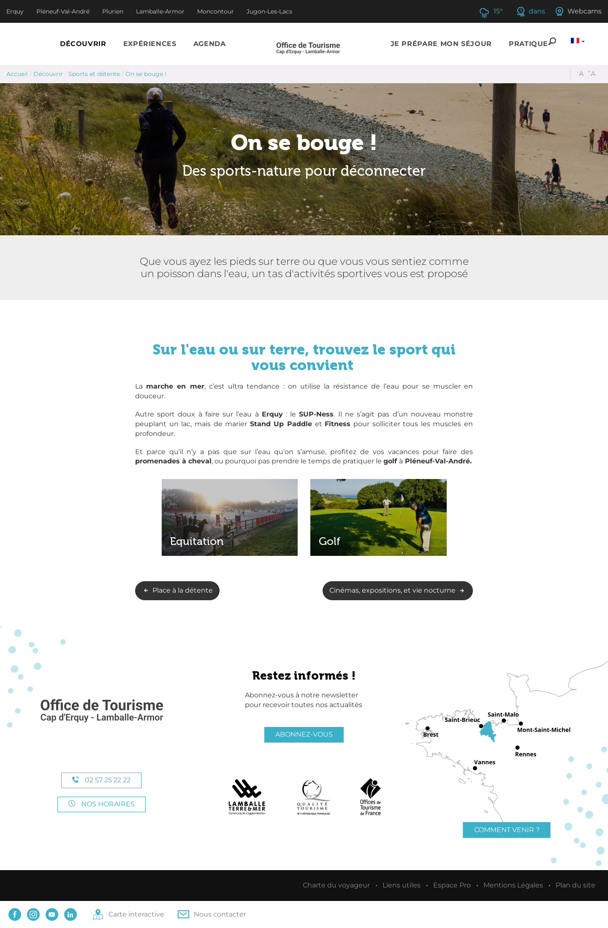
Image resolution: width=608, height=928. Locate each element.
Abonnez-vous (304, 734)
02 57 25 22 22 (101, 780)
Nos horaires (101, 804)
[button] (83, 44)
